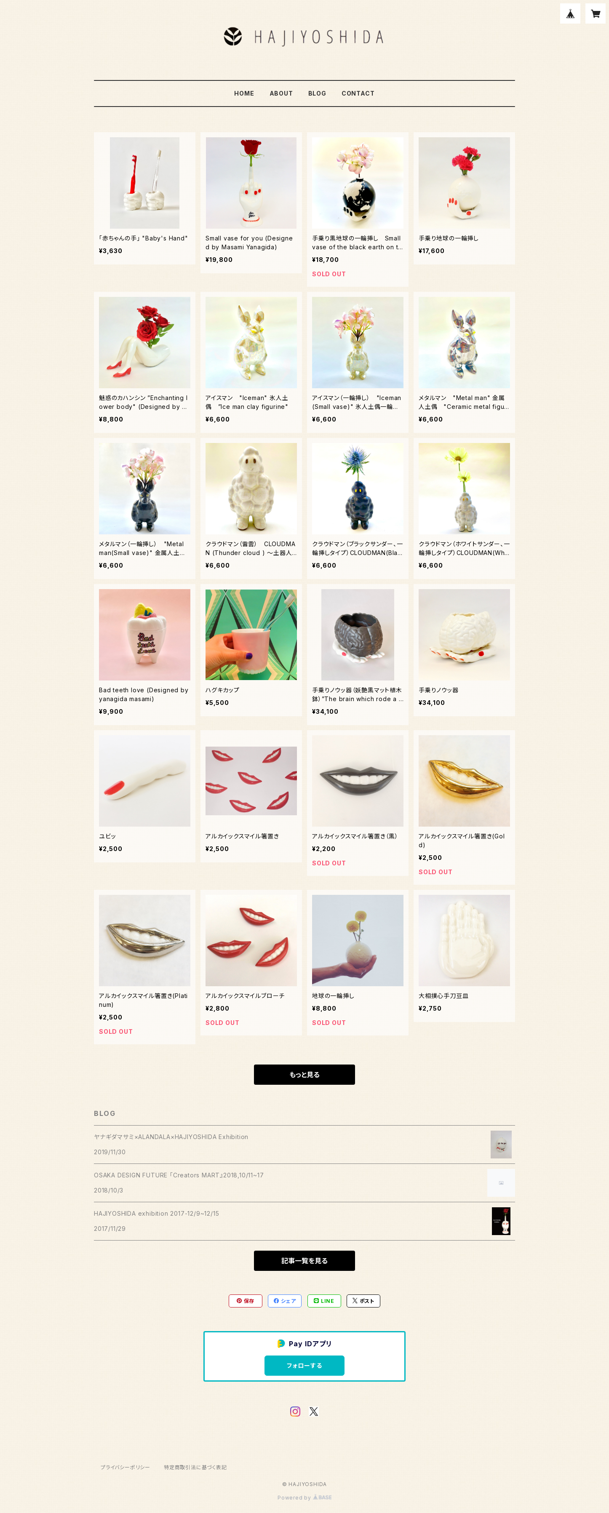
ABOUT (281, 93)
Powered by (304, 1497)
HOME (244, 93)
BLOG (317, 93)
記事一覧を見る (304, 1261)
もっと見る (304, 1074)
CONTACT (358, 93)
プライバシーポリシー (125, 1467)
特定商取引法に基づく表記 (195, 1467)
